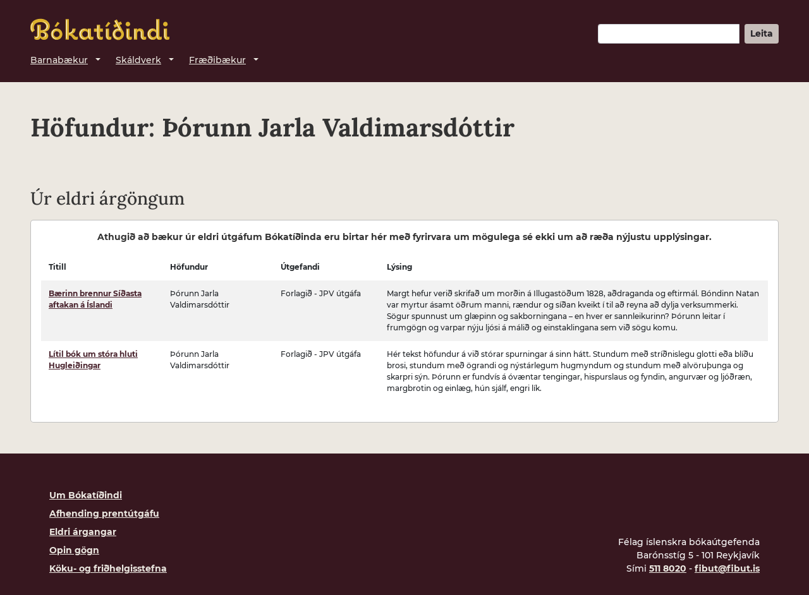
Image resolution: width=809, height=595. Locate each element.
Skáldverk (138, 60)
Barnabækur (59, 60)
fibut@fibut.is (727, 568)
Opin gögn (74, 550)
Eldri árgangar (82, 532)
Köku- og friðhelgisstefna (108, 568)
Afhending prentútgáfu (104, 513)
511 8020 (667, 568)
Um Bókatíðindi (85, 495)
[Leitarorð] (668, 34)
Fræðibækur (217, 60)
